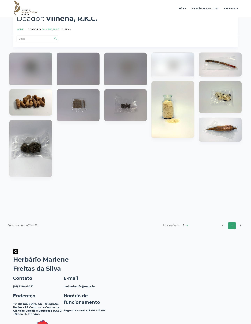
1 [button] (232, 225)
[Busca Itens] (37, 39)
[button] (222, 225)
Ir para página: (171, 225)
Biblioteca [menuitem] (231, 8)
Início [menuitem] (182, 8)
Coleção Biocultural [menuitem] (205, 8)
